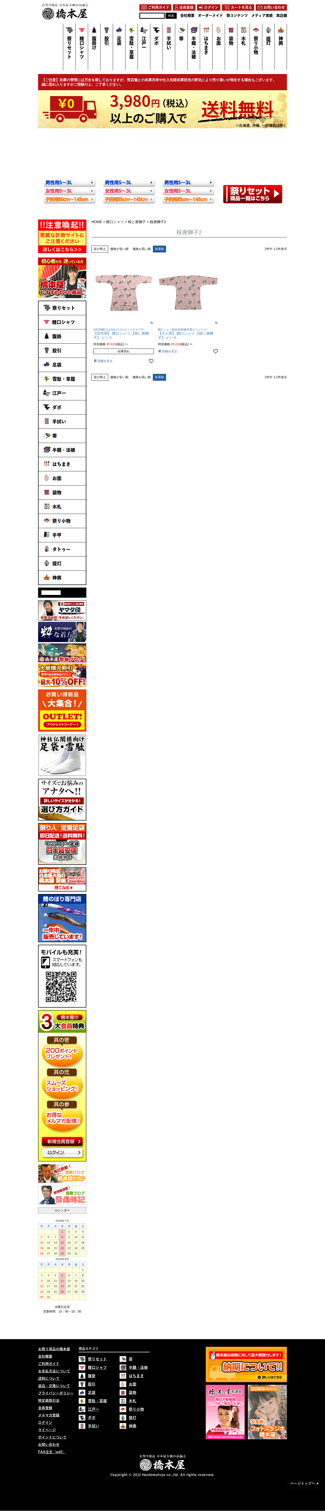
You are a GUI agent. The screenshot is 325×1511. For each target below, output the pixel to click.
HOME (96, 222)
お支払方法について (54, 1371)
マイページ (47, 1430)
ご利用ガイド (48, 1364)
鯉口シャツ (115, 222)
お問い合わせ (48, 1445)
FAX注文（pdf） (52, 1452)
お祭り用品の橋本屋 (54, 1349)
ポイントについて (52, 1437)
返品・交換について (54, 1386)
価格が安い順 (119, 249)
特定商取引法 (48, 1401)
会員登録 (45, 1408)
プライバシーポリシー (56, 1393)
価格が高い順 (142, 249)
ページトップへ (304, 1483)
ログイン (45, 1423)
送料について (48, 1378)
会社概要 (45, 1356)
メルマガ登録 (48, 1415)
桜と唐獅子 (137, 222)
